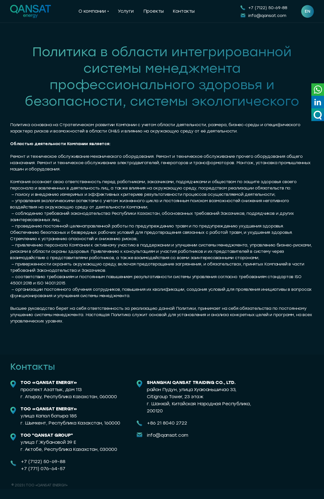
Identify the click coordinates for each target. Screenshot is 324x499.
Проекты (153, 11)
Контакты (184, 11)
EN (308, 11)
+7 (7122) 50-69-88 (267, 7)
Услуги (126, 11)
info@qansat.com (267, 15)
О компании (92, 11)
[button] (317, 114)
